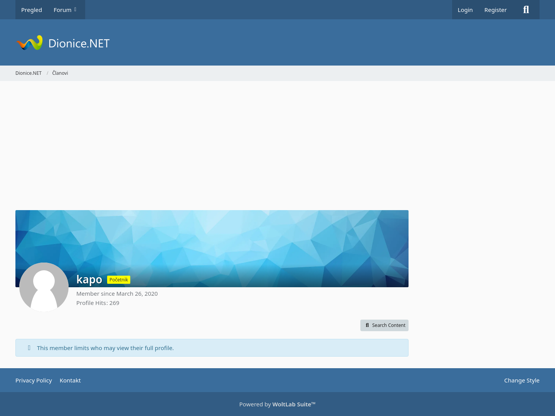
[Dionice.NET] (277, 42)
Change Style (522, 380)
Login (465, 9)
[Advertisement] (212, 146)
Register (495, 9)
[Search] (526, 9)
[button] (384, 325)
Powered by (277, 404)
